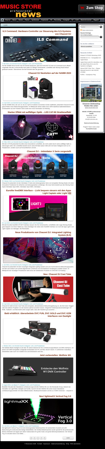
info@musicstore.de (91, 119)
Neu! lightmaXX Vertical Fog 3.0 (55, 396)
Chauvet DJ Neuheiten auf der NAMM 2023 (49, 73)
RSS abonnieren (75, 444)
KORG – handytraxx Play (88, 74)
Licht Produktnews (37, 64)
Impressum (46, 444)
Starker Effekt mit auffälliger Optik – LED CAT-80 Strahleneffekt (39, 112)
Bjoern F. (16, 385)
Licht (29, 64)
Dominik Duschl (16, 64)
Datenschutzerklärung (58, 444)
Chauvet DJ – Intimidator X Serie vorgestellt (49, 151)
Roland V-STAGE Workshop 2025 (90, 55)
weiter (68, 438)
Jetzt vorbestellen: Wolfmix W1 (55, 355)
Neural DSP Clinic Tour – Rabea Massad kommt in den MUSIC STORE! (90, 70)
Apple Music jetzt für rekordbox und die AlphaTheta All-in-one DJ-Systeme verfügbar (91, 64)
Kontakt (39, 444)
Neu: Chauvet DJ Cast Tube (57, 274)
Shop (67, 444)
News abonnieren (86, 30)
